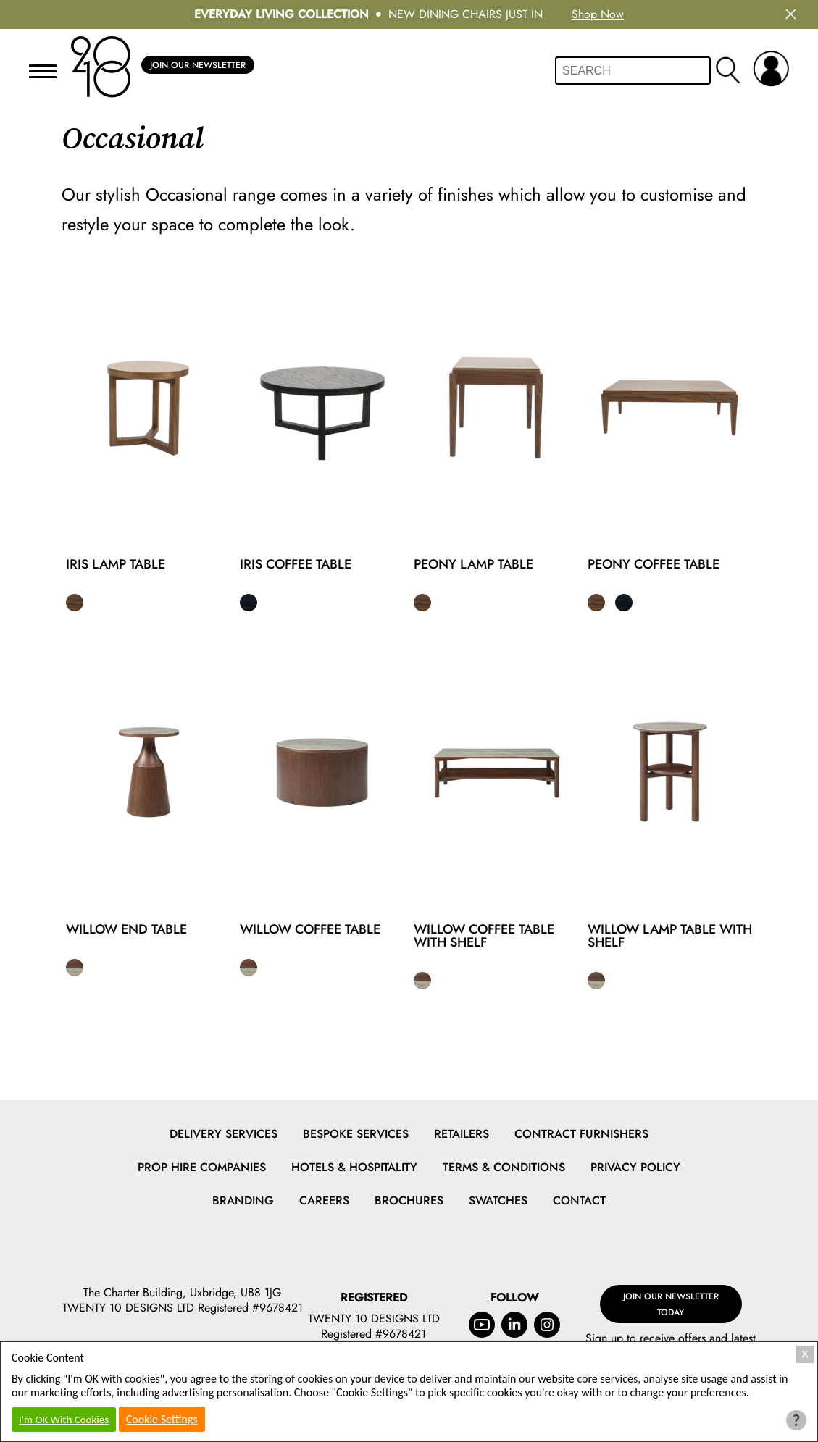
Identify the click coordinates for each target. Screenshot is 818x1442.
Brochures (409, 1200)
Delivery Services (223, 1133)
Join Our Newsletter (198, 65)
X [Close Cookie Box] (805, 1354)
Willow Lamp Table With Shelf (670, 936)
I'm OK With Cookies (64, 1419)
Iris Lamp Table (115, 564)
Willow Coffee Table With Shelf (484, 936)
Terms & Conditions (504, 1167)
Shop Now (598, 14)
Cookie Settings (162, 1419)
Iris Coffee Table (295, 564)
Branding (243, 1200)
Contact (579, 1200)
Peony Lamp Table (473, 564)
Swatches (498, 1200)
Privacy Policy (635, 1167)
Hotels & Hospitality (354, 1167)
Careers (324, 1200)
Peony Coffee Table (653, 564)
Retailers (461, 1133)
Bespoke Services (356, 1133)
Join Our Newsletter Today (670, 1295)
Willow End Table (126, 929)
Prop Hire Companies (202, 1167)
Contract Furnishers (581, 1133)
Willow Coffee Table (310, 929)
